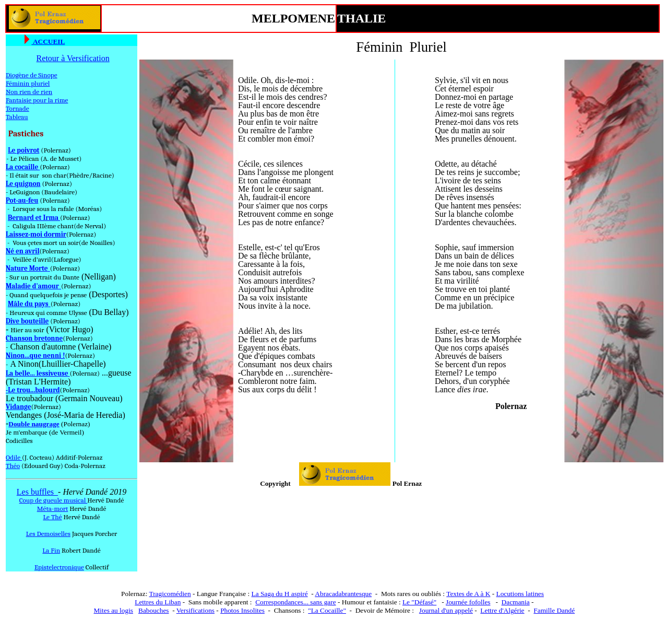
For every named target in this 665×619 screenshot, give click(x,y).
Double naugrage (33, 424)
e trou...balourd (35, 390)
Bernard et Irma (34, 217)
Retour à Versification (73, 58)
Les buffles (37, 491)
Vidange (18, 407)
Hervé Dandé (105, 500)
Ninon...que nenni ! (35, 355)
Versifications (195, 610)
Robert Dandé (81, 550)
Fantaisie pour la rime (37, 100)
